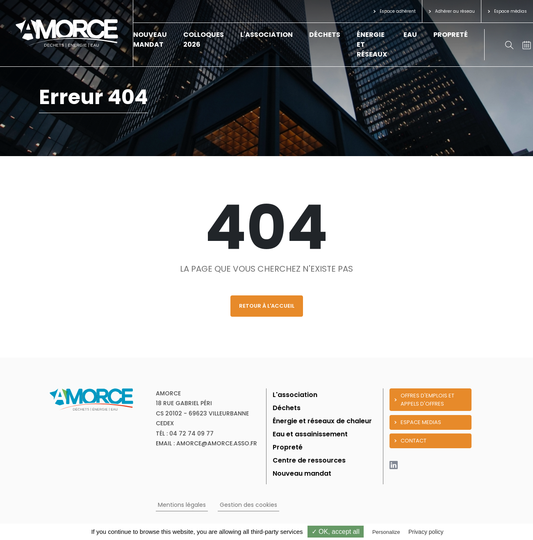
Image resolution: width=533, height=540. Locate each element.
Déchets (324, 34)
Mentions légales (182, 505)
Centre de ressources (309, 460)
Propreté (450, 34)
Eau (410, 34)
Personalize (386, 532)
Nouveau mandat (150, 39)
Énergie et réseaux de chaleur (322, 421)
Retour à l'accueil (266, 306)
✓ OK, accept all (336, 531)
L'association (266, 34)
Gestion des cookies (248, 505)
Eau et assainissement (310, 434)
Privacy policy (426, 532)
